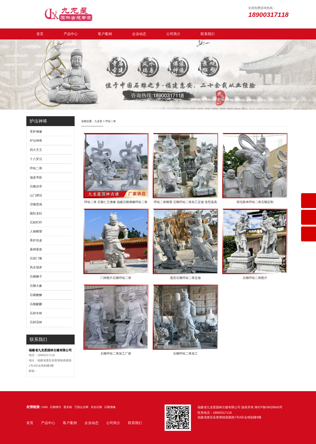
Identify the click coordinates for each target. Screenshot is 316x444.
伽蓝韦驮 (36, 177)
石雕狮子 (36, 276)
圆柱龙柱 (36, 213)
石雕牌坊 (55, 407)
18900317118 (222, 412)
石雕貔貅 (36, 295)
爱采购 (67, 407)
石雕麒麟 (36, 304)
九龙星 (98, 121)
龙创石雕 (96, 407)
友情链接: (33, 407)
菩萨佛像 (36, 131)
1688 (44, 407)
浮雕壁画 (36, 204)
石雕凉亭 (36, 186)
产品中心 (71, 34)
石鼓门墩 (36, 258)
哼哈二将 (36, 168)
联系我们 (208, 34)
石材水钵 (36, 313)
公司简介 (173, 34)
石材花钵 (36, 322)
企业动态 (139, 34)
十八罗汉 (36, 159)
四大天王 (36, 150)
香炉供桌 (36, 240)
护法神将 (36, 140)
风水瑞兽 (36, 267)
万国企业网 (81, 407)
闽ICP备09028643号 (269, 407)
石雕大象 (36, 285)
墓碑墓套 (36, 249)
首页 (39, 34)
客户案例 (105, 34)
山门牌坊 (36, 195)
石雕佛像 (110, 407)
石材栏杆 (36, 222)
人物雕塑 (36, 231)
